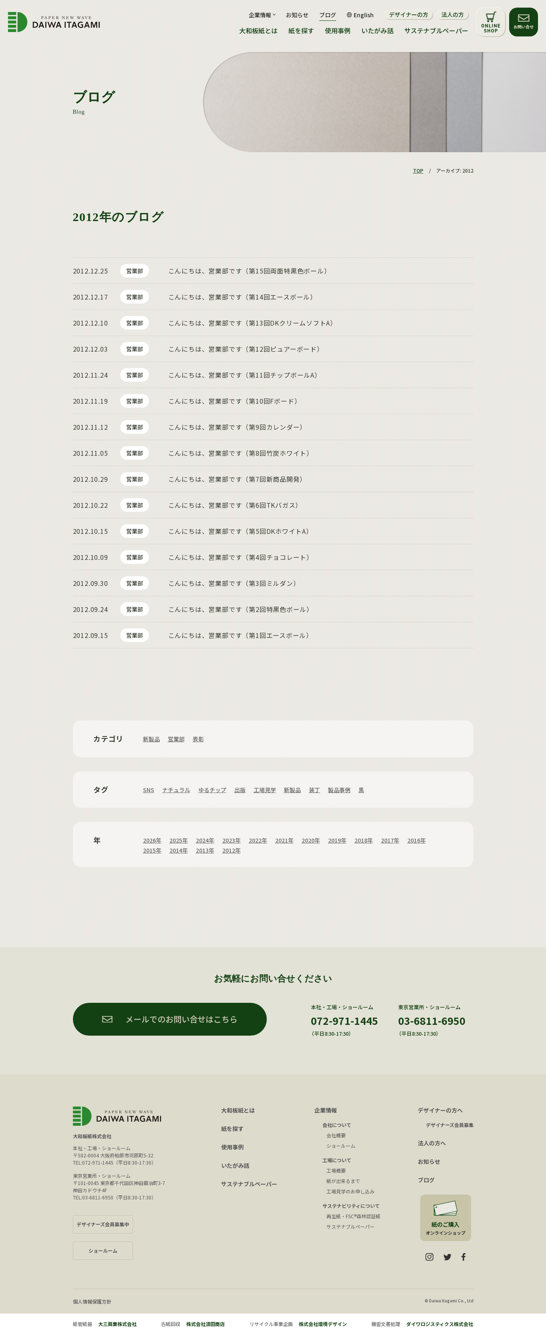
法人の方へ (432, 1143)
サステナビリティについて (351, 1205)
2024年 (205, 840)
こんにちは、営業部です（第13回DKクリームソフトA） (252, 323)
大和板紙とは (258, 30)
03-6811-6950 (431, 1020)
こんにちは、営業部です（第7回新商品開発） (237, 479)
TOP (418, 170)
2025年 (178, 840)
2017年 (390, 840)
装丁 (314, 790)
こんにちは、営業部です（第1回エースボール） (240, 635)
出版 (240, 790)
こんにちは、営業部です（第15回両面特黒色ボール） (249, 271)
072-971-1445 (344, 1020)
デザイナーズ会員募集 (449, 1124)
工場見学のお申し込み (350, 1191)
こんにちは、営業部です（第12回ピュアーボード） (246, 349)
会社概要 (336, 1135)
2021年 (284, 840)
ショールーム (340, 1145)
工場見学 (265, 790)
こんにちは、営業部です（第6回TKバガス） (235, 505)
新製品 (151, 739)
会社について (336, 1124)
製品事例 (339, 790)
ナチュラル (176, 790)
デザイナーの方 (408, 14)
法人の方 (452, 14)
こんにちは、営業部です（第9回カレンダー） (237, 427)
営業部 (134, 271)
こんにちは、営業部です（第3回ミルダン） (234, 583)
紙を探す (301, 30)
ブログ (327, 15)
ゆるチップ (212, 790)
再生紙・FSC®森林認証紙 (353, 1216)
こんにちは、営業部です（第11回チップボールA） (244, 375)
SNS (148, 790)
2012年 (231, 850)
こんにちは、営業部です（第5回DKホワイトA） (240, 531)
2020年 (311, 840)
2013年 (205, 850)
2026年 (152, 840)
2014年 (178, 850)
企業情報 (325, 1110)
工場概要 (336, 1170)
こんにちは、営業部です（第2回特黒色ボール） (241, 609)
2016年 (416, 840)
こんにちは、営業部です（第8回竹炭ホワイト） (241, 453)
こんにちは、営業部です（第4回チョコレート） (241, 557)
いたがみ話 (377, 30)
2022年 (258, 840)
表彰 (198, 739)
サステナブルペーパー (436, 30)
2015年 (152, 850)
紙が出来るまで (343, 1180)
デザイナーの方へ (440, 1110)
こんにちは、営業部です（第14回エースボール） (242, 297)
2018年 (364, 840)
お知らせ (297, 15)
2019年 (337, 840)
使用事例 (338, 30)
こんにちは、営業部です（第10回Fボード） (234, 401)
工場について (336, 1160)
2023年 (231, 840)
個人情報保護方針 (92, 1301)
